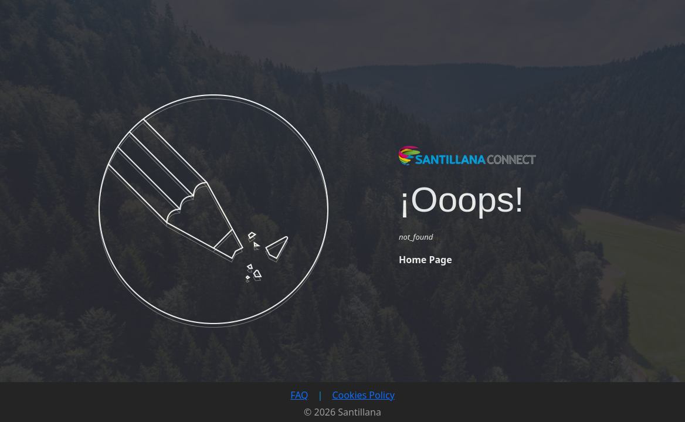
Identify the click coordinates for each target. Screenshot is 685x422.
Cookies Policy (363, 395)
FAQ (299, 395)
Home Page (425, 259)
